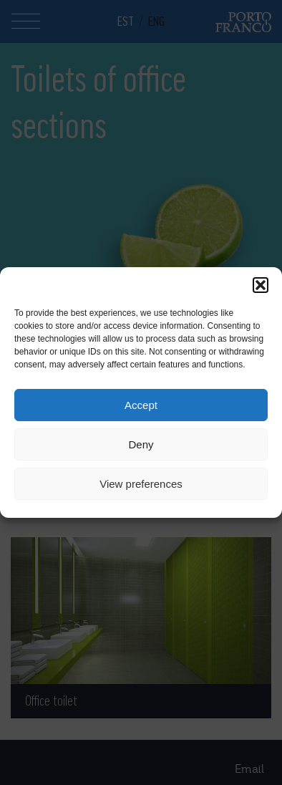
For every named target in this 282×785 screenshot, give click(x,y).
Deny (140, 444)
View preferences (141, 484)
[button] (260, 285)
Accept (141, 405)
